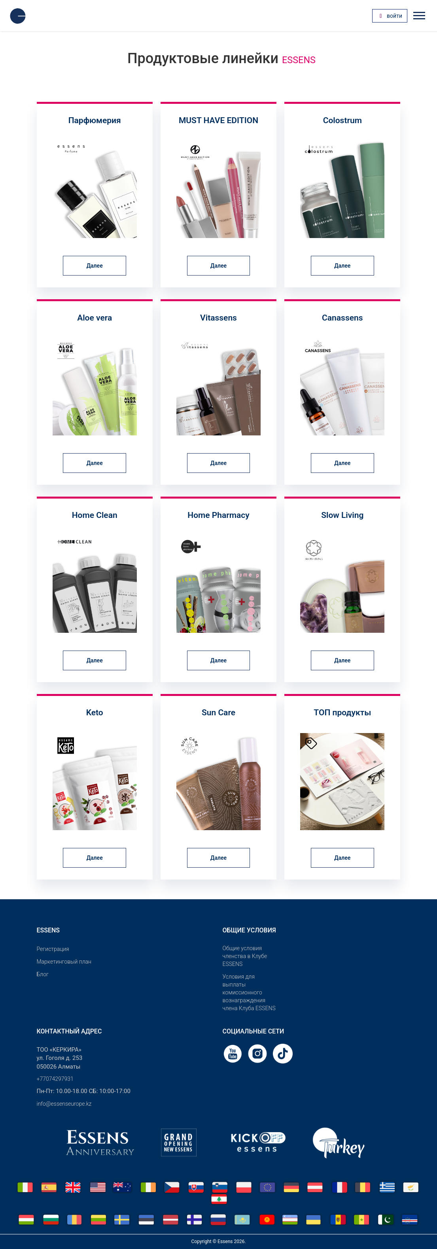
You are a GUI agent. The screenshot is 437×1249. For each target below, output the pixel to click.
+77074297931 (55, 1079)
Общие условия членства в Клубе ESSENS (245, 956)
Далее (95, 266)
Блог (43, 974)
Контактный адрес (69, 1031)
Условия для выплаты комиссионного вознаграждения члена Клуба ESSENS (249, 992)
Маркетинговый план (64, 961)
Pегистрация (53, 949)
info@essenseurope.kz (64, 1104)
